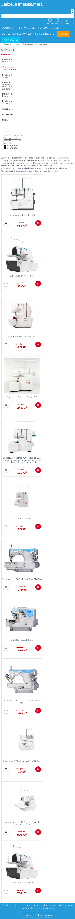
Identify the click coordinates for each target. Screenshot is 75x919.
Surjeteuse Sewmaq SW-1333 (21, 336)
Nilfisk (5, 120)
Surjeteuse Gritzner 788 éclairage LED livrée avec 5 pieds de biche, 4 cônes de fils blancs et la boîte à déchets (22, 460)
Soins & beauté (44, 33)
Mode (55, 28)
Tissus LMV (7, 109)
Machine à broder (7, 76)
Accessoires (8, 114)
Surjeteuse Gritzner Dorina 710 (22, 397)
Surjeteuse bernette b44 (22, 276)
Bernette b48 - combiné (22, 882)
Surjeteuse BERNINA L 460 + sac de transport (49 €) (22, 823)
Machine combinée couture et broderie (7, 85)
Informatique (26, 28)
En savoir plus (45, 915)
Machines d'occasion (7, 102)
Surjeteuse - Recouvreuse (35, 44)
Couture (7, 28)
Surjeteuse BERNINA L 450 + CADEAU (22, 761)
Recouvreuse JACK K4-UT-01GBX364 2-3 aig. (22, 701)
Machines (17, 44)
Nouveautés (11, 39)
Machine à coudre (7, 60)
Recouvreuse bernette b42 (22, 215)
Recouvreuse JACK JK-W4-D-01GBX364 (22, 579)
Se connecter (68, 23)
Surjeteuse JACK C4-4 (22, 640)
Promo (63, 33)
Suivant (14, 147)
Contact (50, 23)
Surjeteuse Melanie (21, 518)
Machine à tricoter (7, 95)
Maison (43, 28)
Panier (58, 23)
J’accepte (28, 915)
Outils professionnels (17, 33)
